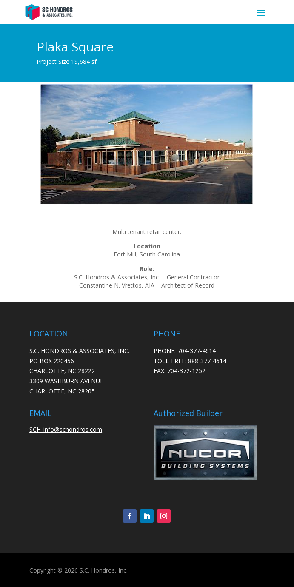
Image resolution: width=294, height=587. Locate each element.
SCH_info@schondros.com (65, 429)
